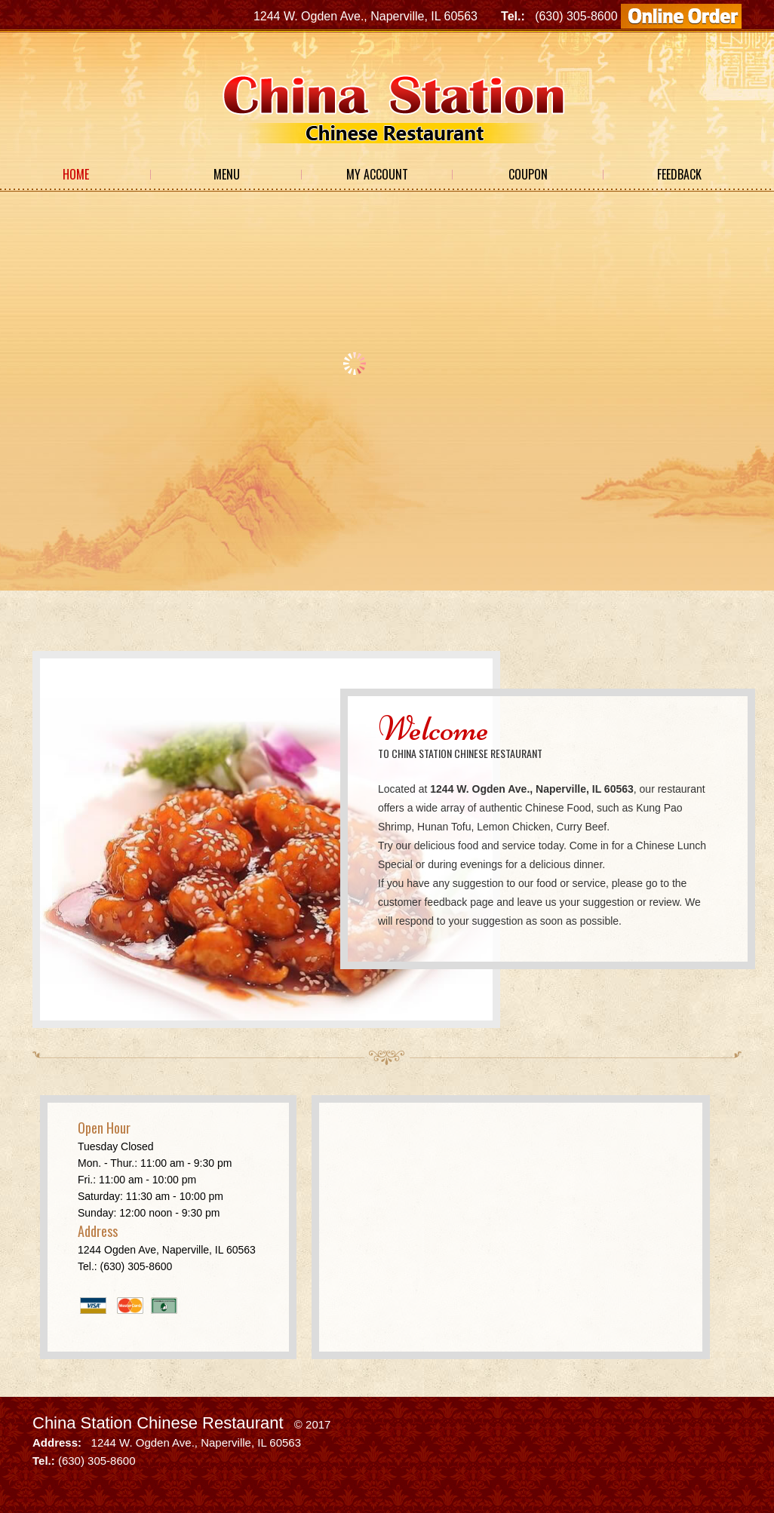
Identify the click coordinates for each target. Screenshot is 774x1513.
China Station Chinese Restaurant (158, 1422)
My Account (377, 174)
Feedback (679, 174)
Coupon (528, 174)
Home (76, 174)
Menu (226, 174)
